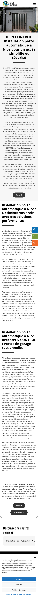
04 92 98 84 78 (19, 512)
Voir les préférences (19, 590)
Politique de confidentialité (24, 594)
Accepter (19, 579)
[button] (35, 556)
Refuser (19, 585)
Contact (19, 195)
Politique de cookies (11, 594)
